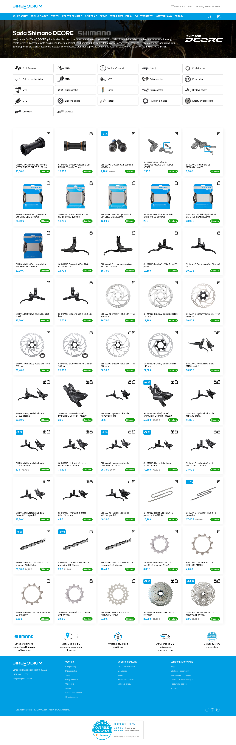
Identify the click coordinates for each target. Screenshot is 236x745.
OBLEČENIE (91, 16)
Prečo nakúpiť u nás (126, 666)
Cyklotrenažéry (71, 697)
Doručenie (122, 671)
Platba (120, 675)
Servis (68, 688)
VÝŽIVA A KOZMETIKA (121, 16)
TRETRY (55, 16)
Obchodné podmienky (180, 671)
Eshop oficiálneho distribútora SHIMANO (30, 670)
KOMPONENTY (20, 16)
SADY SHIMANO (164, 16)
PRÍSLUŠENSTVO (39, 16)
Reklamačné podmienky (181, 675)
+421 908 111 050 (183, 6)
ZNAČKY (179, 16)
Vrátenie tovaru (124, 684)
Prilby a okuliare (72, 679)
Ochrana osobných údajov (182, 679)
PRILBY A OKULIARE (72, 16)
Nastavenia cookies (179, 684)
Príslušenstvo (71, 671)
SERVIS (103, 16)
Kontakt (174, 688)
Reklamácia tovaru (126, 679)
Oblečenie (69, 684)
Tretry (67, 675)
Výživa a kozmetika (73, 692)
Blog (173, 666)
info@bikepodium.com (209, 6)
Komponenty (70, 666)
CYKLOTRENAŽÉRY (144, 16)
